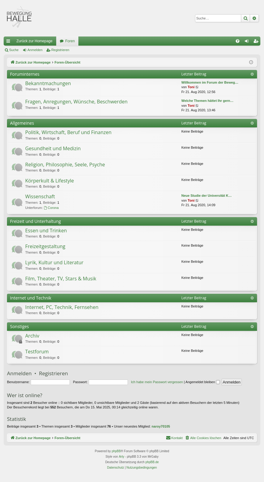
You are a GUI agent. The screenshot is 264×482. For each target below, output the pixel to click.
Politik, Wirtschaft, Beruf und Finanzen (68, 132)
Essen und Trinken (46, 230)
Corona (51, 208)
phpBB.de (152, 462)
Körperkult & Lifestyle (49, 180)
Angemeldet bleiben (203, 382)
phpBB (116, 451)
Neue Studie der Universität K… (206, 195)
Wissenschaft (40, 196)
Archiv (32, 335)
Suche (14, 50)
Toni (191, 87)
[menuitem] (237, 41)
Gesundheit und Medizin (53, 148)
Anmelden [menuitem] (248, 42)
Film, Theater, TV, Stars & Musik (60, 278)
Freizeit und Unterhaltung (35, 221)
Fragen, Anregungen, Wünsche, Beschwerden (76, 101)
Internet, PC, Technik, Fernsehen (61, 307)
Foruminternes (24, 74)
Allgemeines (22, 123)
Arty (121, 456)
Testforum (37, 351)
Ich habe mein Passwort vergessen (157, 382)
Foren (70, 41)
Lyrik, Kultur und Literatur (54, 262)
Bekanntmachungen (48, 83)
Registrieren (60, 50)
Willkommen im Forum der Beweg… (209, 82)
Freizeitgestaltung (45, 246)
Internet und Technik (30, 298)
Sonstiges (19, 326)
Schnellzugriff (9, 42)
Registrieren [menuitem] (257, 42)
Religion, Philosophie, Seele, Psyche (65, 164)
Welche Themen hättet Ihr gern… (207, 100)
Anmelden (35, 50)
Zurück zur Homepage (34, 41)
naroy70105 (161, 426)
